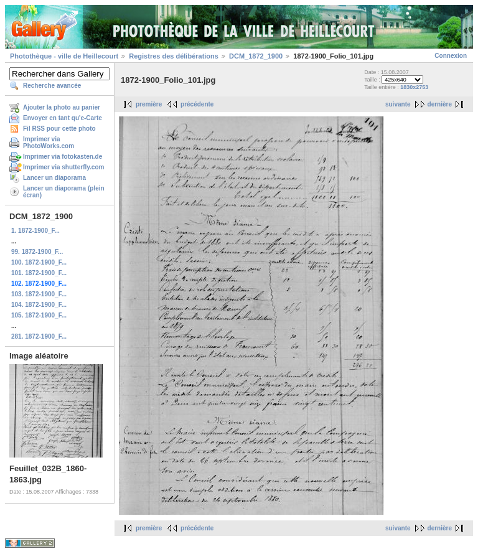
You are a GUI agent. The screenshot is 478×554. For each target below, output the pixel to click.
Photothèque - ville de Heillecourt (64, 56)
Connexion (450, 55)
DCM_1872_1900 (256, 56)
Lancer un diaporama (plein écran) (64, 192)
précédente (196, 104)
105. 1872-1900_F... (39, 315)
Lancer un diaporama (54, 177)
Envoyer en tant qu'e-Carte (62, 118)
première (149, 104)
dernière (440, 104)
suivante (398, 104)
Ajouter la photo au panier (61, 107)
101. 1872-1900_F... (39, 273)
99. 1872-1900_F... (37, 251)
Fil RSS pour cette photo (59, 128)
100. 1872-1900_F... (39, 262)
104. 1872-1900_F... (39, 304)
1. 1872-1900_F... (35, 230)
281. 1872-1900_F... (39, 336)
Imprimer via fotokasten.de (62, 156)
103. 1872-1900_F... (39, 294)
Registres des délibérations (173, 56)
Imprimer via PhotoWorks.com (48, 142)
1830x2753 (414, 87)
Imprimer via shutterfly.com (63, 167)
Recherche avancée (52, 85)
